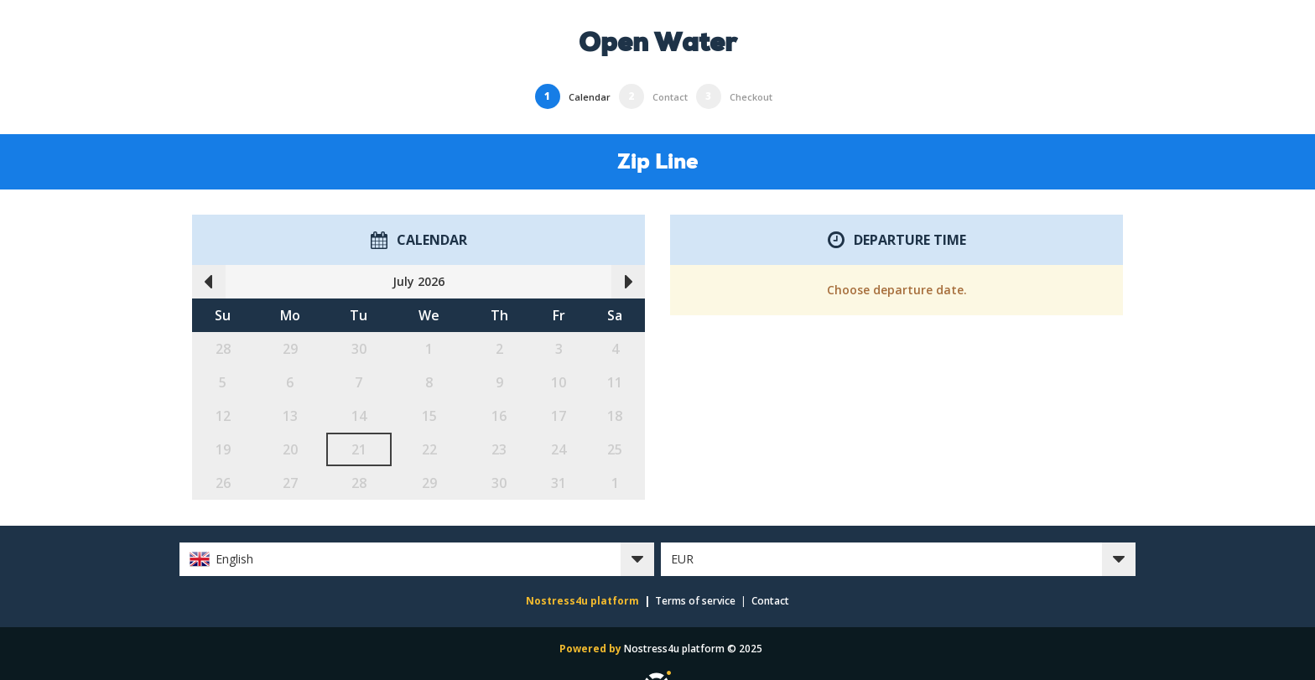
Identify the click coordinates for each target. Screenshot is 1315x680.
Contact (770, 601)
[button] (416, 559)
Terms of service (695, 601)
